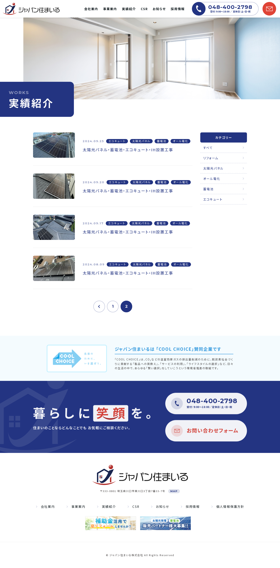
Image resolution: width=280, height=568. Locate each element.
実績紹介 (129, 8)
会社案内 (91, 8)
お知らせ (159, 8)
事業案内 (110, 8)
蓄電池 (208, 189)
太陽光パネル (213, 168)
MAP (174, 491)
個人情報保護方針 (230, 506)
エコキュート (212, 199)
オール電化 (211, 178)
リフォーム (211, 158)
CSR (144, 8)
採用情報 (178, 8)
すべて (208, 147)
